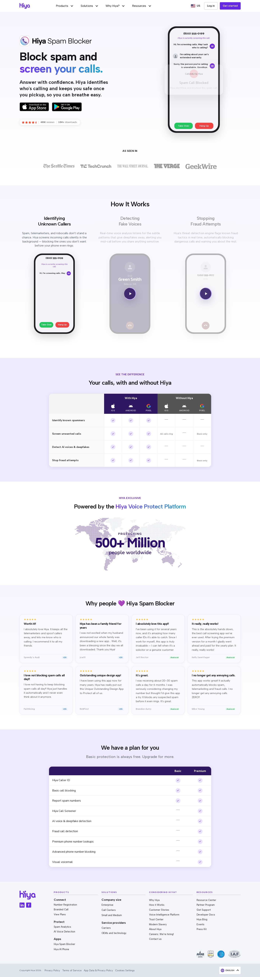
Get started (230, 5)
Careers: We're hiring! (161, 934)
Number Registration (65, 904)
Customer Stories (159, 909)
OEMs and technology (114, 933)
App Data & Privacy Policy (98, 970)
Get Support (204, 909)
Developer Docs (206, 914)
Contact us (155, 939)
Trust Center (156, 919)
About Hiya (155, 929)
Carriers (106, 928)
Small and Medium (112, 915)
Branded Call (61, 909)
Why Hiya (154, 900)
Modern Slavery (158, 924)
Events (200, 924)
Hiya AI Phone (61, 949)
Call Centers (109, 910)
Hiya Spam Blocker (64, 944)
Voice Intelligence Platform (164, 914)
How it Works (156, 904)
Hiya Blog (202, 919)
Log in (211, 5)
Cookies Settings (125, 970)
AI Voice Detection (64, 931)
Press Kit (202, 929)
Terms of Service (72, 970)
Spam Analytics (62, 926)
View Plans (60, 914)
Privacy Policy (52, 970)
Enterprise (107, 904)
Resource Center (206, 900)
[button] (64, 6)
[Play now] (130, 294)
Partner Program (206, 904)
